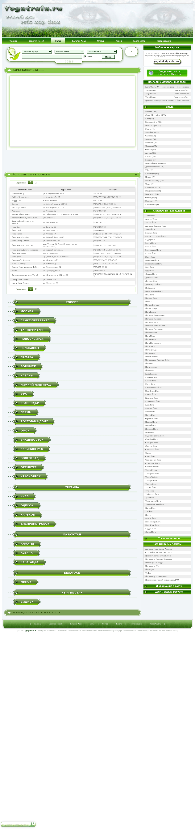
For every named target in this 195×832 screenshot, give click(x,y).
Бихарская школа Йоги (155, 236)
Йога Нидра (150, 339)
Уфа (24, 393)
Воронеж (28, 366)
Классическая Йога (154, 387)
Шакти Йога (150, 518)
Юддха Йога (150, 528)
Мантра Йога (151, 408)
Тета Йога (149, 491)
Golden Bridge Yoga (20, 197)
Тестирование (136, 624)
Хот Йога (149, 511)
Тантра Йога (150, 484)
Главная (37, 624)
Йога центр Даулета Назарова (25, 250)
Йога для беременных (155, 315)
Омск (25, 430)
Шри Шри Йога (152, 525)
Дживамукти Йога (153, 284)
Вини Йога (150, 257)
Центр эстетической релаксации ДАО (162, 580)
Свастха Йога (151, 446)
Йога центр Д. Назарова (22, 245)
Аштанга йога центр (21, 214)
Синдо (148, 453)
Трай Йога (150, 497)
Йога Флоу (150, 353)
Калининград (32, 448)
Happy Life (16, 200)
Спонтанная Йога (153, 460)
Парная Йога (151, 422)
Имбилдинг (150, 288)
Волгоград (30, 458)
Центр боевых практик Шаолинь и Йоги (163, 100)
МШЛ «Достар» (19, 263)
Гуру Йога (150, 270)
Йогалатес (150, 363)
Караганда (30, 562)
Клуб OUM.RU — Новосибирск (159, 87)
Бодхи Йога (150, 243)
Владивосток (32, 439)
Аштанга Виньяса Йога (155, 226)
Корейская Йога (152, 391)
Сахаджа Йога (151, 442)
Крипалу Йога (151, 398)
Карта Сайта (155, 624)
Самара (27, 357)
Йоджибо (149, 370)
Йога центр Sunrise (20, 237)
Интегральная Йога (154, 291)
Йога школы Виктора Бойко (157, 360)
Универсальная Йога (154, 504)
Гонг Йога (149, 267)
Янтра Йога (150, 532)
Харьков (28, 514)
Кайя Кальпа (151, 374)
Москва (27, 311)
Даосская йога (151, 277)
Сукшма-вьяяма (152, 466)
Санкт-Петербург (35, 320)
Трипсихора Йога (153, 501)
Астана (27, 552)
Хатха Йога (150, 508)
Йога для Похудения (154, 329)
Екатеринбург (32, 329)
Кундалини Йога (152, 401)
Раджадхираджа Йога (154, 436)
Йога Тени (150, 346)
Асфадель (16, 211)
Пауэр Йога (150, 425)
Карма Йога (150, 381)
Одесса (27, 505)
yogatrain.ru (31, 630)
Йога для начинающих (155, 325)
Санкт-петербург (181, 90)
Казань (27, 375)
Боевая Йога (150, 246)
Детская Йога (151, 281)
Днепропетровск (35, 523)
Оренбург (29, 467)
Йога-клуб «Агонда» (21, 260)
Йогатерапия (151, 367)
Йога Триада (151, 350)
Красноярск (31, 476)
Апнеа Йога (150, 222)
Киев (25, 496)
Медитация (150, 411)
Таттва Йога (150, 487)
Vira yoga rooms (19, 207)
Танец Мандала (152, 473)
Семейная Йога (152, 449)
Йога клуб (16, 230)
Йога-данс (16, 256)
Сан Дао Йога (151, 439)
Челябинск (30, 348)
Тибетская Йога (152, 494)
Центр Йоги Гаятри (20, 279)
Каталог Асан (76, 624)
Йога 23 (148, 301)
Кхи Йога (149, 405)
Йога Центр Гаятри (20, 240)
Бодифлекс (150, 239)
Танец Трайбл (151, 477)
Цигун (148, 515)
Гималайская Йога (153, 264)
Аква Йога (150, 215)
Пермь (26, 412)
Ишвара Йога (151, 298)
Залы (92, 624)
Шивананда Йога (153, 522)
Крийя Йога (150, 394)
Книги (119, 624)
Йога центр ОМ (19, 253)
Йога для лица (151, 322)
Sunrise (15, 204)
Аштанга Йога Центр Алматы (25, 218)
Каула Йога (150, 384)
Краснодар (30, 403)
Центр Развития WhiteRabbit (158, 556)
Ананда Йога (151, 219)
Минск (26, 581)
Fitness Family (18, 193)
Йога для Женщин (153, 319)
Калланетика (151, 377)
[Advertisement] (73, 161)
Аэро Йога (150, 229)
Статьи (105, 624)
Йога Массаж (151, 332)
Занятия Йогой (55, 624)
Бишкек (27, 601)
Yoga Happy (150, 90)
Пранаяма (149, 432)
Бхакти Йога (150, 253)
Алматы (27, 543)
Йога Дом (16, 227)
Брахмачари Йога (153, 250)
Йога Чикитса (151, 356)
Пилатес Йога (151, 429)
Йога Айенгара (152, 305)
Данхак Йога (151, 274)
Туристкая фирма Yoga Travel (25, 275)
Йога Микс (150, 336)
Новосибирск (32, 338)
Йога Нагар (17, 234)
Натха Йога (150, 415)
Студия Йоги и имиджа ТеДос (25, 267)
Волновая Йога (152, 260)
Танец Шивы (151, 480)
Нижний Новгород (36, 384)
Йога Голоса (150, 312)
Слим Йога (150, 456)
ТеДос (14, 270)
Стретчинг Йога (152, 463)
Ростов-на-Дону (34, 421)
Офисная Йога (151, 418)
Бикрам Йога (151, 233)
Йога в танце (151, 308)
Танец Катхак (151, 470)
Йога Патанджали (153, 343)
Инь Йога (149, 295)
